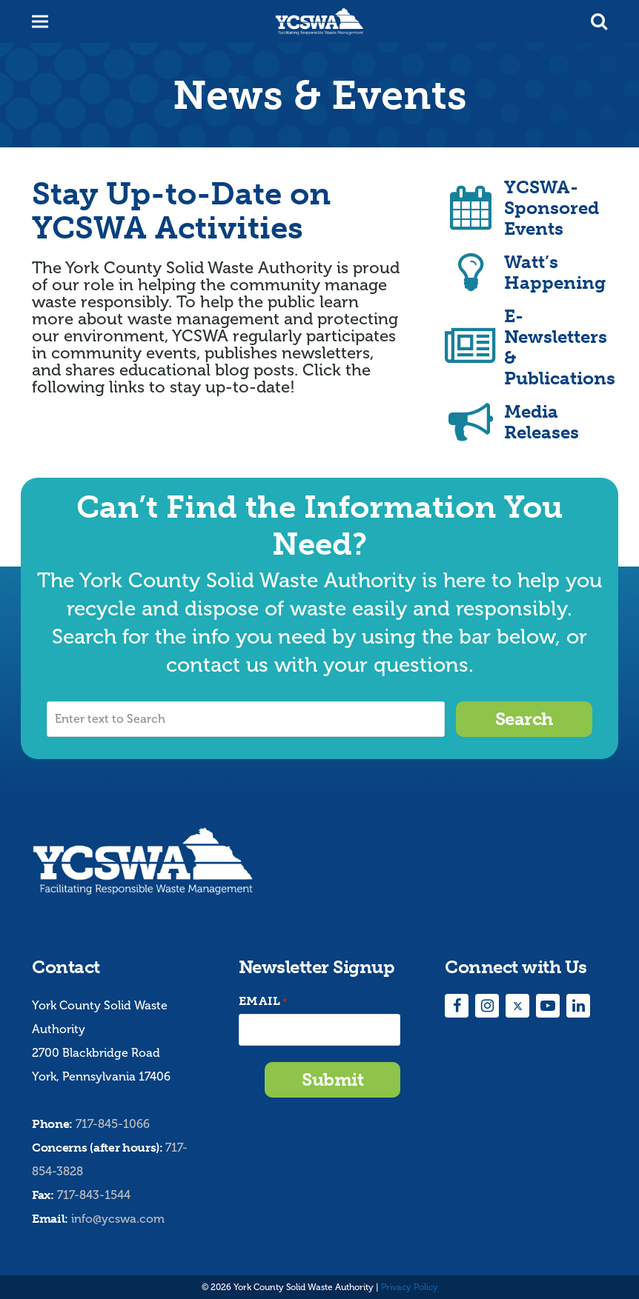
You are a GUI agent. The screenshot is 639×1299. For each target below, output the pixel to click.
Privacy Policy (409, 1287)
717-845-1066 (113, 1124)
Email (263, 1001)
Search (524, 718)
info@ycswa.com (118, 1219)
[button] (599, 21)
